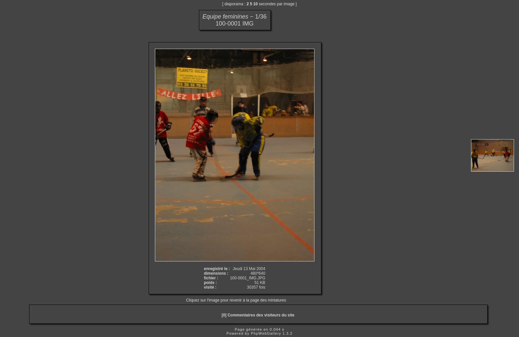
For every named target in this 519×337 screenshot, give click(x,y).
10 (255, 4)
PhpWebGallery (266, 333)
